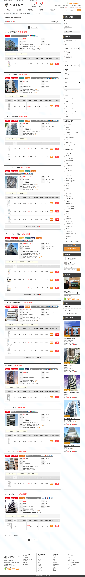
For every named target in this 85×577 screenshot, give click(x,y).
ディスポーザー (69, 231)
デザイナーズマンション (32, 261)
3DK (67, 109)
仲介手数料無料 (69, 57)
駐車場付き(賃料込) (70, 181)
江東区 (39, 565)
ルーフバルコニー (70, 170)
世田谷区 (40, 570)
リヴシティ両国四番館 (17, 116)
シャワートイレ (69, 198)
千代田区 (40, 567)
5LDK (75, 116)
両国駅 (33, 49)
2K (66, 104)
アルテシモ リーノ (15, 451)
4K (66, 111)
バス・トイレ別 (69, 158)
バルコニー (68, 173)
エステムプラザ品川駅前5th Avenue (72, 392)
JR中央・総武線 (27, 48)
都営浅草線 (25, 46)
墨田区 (27, 44)
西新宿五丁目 (56, 564)
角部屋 (67, 183)
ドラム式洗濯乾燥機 (71, 233)
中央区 (39, 557)
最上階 (67, 186)
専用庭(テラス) (69, 168)
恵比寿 (54, 569)
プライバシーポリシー (28, 559)
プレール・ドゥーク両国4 (18, 167)
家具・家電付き (69, 178)
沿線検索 (30, 10)
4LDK (67, 114)
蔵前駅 (30, 134)
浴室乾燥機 (68, 218)
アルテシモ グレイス (16, 494)
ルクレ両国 (13, 365)
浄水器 (67, 228)
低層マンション (69, 142)
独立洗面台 (68, 196)
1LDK (75, 101)
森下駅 (30, 92)
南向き (67, 188)
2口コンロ (68, 193)
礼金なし (68, 54)
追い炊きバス (69, 221)
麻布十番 (55, 562)
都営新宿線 (25, 92)
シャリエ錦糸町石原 (16, 32)
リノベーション (69, 203)
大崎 (54, 567)
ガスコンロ (68, 175)
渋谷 (54, 565)
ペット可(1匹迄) (70, 206)
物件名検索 (25, 564)
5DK (67, 116)
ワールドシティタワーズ (69, 418)
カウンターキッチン (71, 226)
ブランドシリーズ (70, 145)
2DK (75, 104)
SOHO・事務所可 (70, 137)
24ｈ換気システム (70, 165)
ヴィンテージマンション (72, 135)
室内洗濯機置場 (69, 160)
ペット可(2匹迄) (70, 208)
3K (74, 106)
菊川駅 (30, 254)
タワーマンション (70, 140)
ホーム (8, 10)
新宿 (54, 559)
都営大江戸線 (26, 89)
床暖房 (67, 216)
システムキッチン (70, 223)
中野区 (39, 564)
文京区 (39, 569)
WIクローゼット (70, 211)
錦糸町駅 (34, 48)
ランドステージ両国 (16, 74)
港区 (39, 556)
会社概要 (41, 10)
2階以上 (68, 163)
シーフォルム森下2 (16, 407)
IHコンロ (68, 191)
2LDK (67, 106)
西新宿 (54, 560)
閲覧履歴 (41, 5)
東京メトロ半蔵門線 (27, 256)
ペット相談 (11, 96)
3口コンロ (68, 238)
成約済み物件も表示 (71, 40)
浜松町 (54, 570)
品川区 (39, 562)
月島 (54, 557)
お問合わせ (52, 10)
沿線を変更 (67, 26)
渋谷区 (39, 560)
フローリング (69, 153)
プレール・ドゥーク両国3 (18, 234)
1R (66, 99)
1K (74, 99)
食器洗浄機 (68, 236)
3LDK (75, 109)
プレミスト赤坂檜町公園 (69, 338)
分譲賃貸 (22, 53)
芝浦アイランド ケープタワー (71, 365)
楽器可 (11, 53)
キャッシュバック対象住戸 (72, 241)
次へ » (35, 27)
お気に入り (34, 5)
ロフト (67, 213)
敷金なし (68, 52)
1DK (67, 101)
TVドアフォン (69, 201)
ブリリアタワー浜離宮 (69, 445)
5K (74, 114)
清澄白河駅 (36, 425)
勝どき (54, 556)
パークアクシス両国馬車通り (18, 302)
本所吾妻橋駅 (32, 46)
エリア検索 (19, 10)
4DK (75, 111)
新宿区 (39, 559)
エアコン (68, 155)
